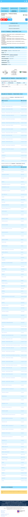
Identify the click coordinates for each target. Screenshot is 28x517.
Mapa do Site (3, 510)
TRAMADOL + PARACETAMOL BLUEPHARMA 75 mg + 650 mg (10, 122)
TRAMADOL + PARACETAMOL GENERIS (7, 361)
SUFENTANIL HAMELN (5, 305)
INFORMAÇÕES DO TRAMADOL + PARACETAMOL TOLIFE (12, 47)
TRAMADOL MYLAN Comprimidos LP (7, 436)
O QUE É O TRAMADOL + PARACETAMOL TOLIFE (11, 31)
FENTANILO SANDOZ (5, 224)
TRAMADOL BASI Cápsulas (5, 399)
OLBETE (3, 257)
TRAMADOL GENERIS (5, 410)
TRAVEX (3, 462)
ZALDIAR (3, 152)
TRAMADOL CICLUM (5, 403)
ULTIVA (3, 467)
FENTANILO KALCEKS (5, 214)
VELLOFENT (3, 470)
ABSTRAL (3, 169)
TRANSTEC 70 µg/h (4, 459)
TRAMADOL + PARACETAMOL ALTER (7, 106)
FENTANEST (3, 202)
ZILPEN (3, 160)
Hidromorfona (23, 199)
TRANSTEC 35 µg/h (4, 454)
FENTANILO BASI (4, 211)
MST (2, 254)
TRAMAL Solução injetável (5, 451)
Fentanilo (22, 169)
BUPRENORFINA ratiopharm (6, 190)
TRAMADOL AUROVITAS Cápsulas (7, 385)
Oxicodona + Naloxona (24, 262)
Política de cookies (4, 515)
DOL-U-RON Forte (4, 194)
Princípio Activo (24, 100)
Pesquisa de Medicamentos (14, 28)
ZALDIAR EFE (4, 155)
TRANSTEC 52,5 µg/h (5, 457)
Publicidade (3, 512)
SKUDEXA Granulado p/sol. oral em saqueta (8, 296)
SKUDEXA (3, 293)
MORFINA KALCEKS (4, 245)
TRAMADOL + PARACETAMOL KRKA (7, 135)
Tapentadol (22, 266)
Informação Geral (14, 23)
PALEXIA (3, 266)
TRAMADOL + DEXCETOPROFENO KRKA (7, 335)
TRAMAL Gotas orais (5, 446)
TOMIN (3, 102)
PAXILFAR (3, 271)
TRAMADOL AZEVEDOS (5, 392)
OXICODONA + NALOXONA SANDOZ (7, 262)
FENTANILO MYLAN (5, 221)
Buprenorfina (23, 184)
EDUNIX (3, 199)
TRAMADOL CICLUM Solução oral (7, 407)
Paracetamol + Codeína (24, 194)
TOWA (8, 60)
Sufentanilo (22, 302)
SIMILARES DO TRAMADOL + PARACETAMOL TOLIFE (12, 94)
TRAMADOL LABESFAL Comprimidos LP (7, 425)
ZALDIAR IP (3, 157)
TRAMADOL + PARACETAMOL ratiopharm (8, 381)
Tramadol (22, 235)
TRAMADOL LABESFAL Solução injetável (7, 429)
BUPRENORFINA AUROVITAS (6, 184)
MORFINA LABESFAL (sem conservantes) (8, 249)
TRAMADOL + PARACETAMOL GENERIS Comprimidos (9, 132)
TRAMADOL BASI (4, 396)
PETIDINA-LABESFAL (5, 283)
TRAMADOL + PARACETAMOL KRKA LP (7, 371)
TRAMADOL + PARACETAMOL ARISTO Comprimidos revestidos (11, 112)
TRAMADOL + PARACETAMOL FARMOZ (7, 125)
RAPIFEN (3, 288)
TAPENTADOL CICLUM (5, 307)
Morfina (22, 239)
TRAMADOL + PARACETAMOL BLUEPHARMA (8, 351)
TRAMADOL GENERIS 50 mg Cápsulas (7, 418)
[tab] (14, 31)
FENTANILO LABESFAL (5, 218)
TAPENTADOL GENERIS (5, 311)
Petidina (22, 276)
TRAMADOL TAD (4, 440)
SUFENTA (3, 302)
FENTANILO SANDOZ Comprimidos (7, 228)
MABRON (3, 235)
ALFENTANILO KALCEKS (5, 178)
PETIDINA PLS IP (4, 280)
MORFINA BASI (4, 242)
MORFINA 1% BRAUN (5, 239)
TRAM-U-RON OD (4, 332)
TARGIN (3, 326)
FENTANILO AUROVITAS (5, 204)
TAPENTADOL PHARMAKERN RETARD (7, 322)
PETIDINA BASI (4, 276)
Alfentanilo (22, 174)
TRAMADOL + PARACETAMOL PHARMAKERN (8, 145)
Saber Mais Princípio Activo (14, 25)
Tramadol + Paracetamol (14, 54)
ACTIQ (3, 171)
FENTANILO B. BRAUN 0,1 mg (6, 208)
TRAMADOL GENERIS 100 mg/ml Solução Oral (8, 414)
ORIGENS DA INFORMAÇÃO (7, 487)
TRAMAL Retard (4, 449)
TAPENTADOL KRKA (5, 315)
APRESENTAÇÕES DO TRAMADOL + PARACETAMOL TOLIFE (13, 78)
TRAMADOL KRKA (4, 421)
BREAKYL (3, 181)
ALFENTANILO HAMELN (5, 174)
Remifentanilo (23, 467)
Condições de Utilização (5, 514)
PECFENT (3, 274)
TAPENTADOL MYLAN (5, 318)
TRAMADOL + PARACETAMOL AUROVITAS (8, 115)
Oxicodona (22, 257)
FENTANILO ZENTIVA (5, 232)
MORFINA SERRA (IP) (5, 252)
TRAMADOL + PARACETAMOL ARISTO (7, 341)
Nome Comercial (5, 100)
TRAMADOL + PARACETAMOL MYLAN (7, 141)
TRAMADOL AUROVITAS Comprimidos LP (8, 388)
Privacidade (3, 516)
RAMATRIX (3, 285)
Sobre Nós (2, 511)
